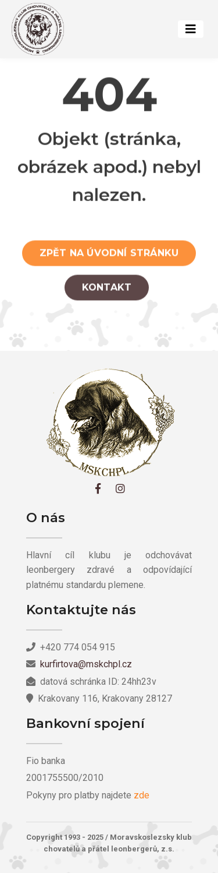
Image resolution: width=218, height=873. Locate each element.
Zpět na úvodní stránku (109, 255)
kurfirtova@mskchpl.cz (86, 664)
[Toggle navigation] (190, 29)
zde (141, 795)
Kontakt (106, 289)
